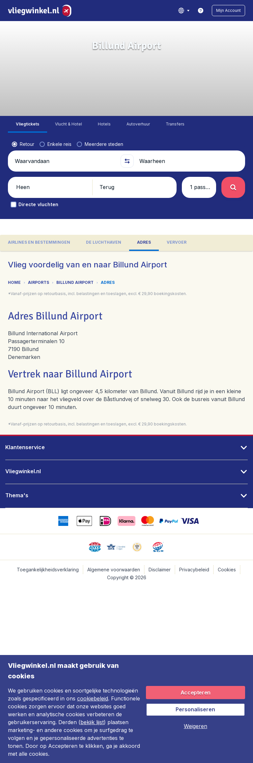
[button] (228, 10)
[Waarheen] (189, 161)
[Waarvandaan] (65, 161)
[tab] (27, 124)
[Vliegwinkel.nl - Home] (41, 10)
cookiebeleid (92, 698)
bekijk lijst (92, 722)
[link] (200, 10)
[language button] (183, 10)
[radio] (23, 144)
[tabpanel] (126, 343)
